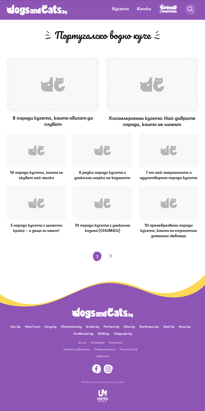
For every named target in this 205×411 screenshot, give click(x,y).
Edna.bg (129, 326)
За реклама (98, 342)
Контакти (116, 342)
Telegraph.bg (123, 333)
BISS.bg (103, 333)
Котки (144, 8)
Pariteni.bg (111, 326)
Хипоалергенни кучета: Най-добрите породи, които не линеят (152, 120)
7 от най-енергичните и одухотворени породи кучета (168, 174)
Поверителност (105, 349)
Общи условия (117, 381)
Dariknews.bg (149, 326)
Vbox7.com (32, 326)
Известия (102, 356)
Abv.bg (15, 326)
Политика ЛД (128, 349)
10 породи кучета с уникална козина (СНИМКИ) (102, 227)
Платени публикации (76, 349)
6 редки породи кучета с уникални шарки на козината (102, 174)
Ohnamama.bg (71, 326)
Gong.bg (50, 326)
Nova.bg (185, 326)
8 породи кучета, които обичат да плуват (53, 120)
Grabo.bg (92, 326)
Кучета (120, 8)
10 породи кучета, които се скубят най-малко (36, 174)
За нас (82, 342)
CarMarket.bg (83, 333)
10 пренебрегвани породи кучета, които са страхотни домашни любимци (168, 230)
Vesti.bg (168, 326)
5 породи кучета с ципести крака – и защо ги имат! (36, 227)
